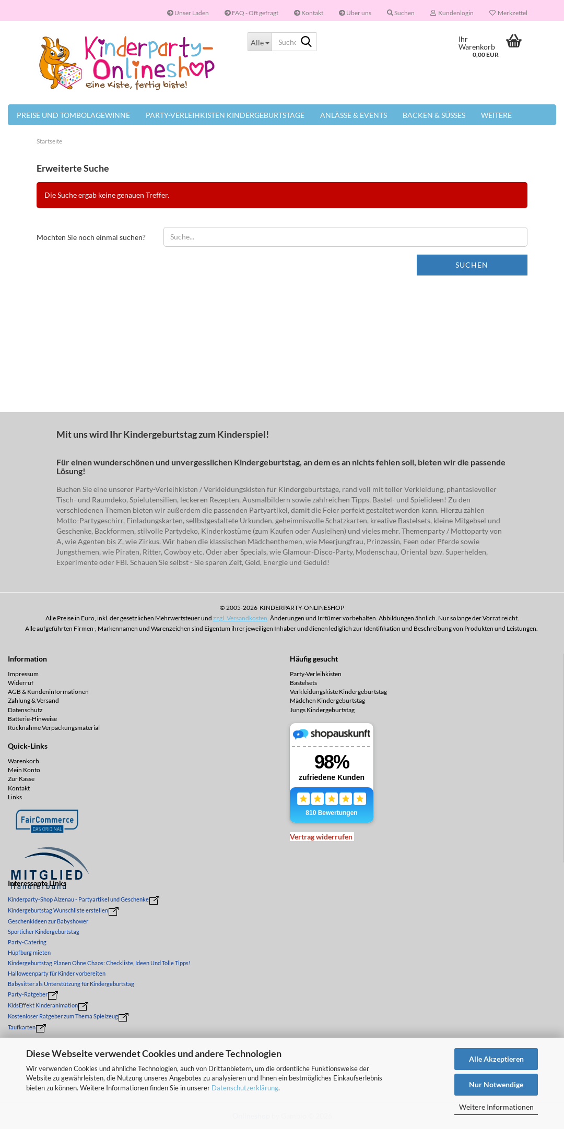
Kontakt (308, 13)
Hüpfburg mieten (29, 952)
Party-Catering (27, 942)
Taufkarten (22, 1027)
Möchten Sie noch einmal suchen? (91, 237)
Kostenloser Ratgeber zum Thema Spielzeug (63, 1016)
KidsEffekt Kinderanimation (43, 1005)
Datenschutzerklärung (245, 1088)
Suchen (471, 264)
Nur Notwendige (496, 1084)
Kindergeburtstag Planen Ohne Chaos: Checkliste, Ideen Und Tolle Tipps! (99, 962)
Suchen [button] (401, 13)
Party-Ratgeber (28, 994)
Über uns (355, 13)
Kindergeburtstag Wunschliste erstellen (58, 910)
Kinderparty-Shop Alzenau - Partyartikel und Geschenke (78, 899)
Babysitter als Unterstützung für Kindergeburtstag (71, 983)
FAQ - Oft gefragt (251, 13)
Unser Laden (188, 13)
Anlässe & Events (353, 115)
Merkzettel (508, 13)
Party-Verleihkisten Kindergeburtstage (225, 115)
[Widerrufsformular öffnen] (321, 836)
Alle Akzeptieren (496, 1058)
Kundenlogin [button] (452, 13)
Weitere (496, 115)
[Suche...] (260, 41)
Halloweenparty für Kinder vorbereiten (56, 973)
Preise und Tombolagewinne (73, 115)
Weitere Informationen (496, 1106)
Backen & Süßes (434, 115)
